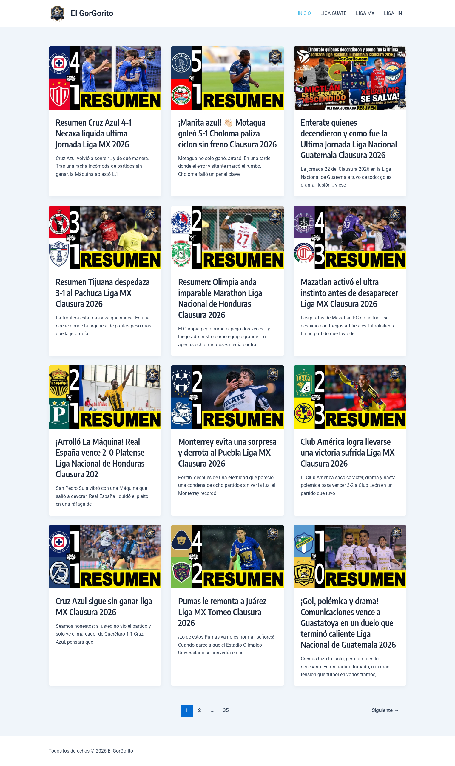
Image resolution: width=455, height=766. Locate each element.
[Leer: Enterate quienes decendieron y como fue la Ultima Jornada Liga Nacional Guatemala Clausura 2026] (350, 78)
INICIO (304, 13)
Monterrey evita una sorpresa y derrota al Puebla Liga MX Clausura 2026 (227, 452)
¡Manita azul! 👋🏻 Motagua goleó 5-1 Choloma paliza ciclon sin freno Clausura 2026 (227, 133)
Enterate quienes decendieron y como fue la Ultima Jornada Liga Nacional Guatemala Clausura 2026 (349, 138)
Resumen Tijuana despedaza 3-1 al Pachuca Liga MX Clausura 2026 (103, 292)
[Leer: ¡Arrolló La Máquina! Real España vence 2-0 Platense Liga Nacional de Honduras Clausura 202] (105, 397)
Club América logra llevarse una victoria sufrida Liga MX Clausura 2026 (348, 452)
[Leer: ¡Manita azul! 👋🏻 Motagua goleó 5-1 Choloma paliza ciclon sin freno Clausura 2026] (227, 78)
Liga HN (393, 13)
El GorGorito (92, 13)
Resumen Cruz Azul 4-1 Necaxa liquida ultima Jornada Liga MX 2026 (94, 133)
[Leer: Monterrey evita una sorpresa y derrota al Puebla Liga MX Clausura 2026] (227, 397)
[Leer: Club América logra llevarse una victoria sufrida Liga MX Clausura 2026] (350, 397)
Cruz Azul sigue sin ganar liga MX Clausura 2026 (104, 606)
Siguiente (385, 710)
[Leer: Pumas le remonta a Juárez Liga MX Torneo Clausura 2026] (227, 556)
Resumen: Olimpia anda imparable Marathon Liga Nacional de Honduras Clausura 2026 (220, 297)
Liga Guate (333, 13)
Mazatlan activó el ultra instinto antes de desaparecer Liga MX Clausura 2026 (349, 292)
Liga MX (365, 13)
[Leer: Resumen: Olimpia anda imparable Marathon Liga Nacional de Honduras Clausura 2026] (227, 237)
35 (226, 710)
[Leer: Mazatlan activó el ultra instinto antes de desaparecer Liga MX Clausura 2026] (350, 237)
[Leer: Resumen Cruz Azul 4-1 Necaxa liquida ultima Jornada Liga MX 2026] (105, 78)
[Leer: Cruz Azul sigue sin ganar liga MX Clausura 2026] (105, 556)
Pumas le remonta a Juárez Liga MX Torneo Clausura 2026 (222, 612)
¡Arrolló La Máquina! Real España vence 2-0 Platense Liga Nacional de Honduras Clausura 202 (100, 457)
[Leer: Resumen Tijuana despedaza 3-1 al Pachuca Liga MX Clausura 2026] (105, 237)
